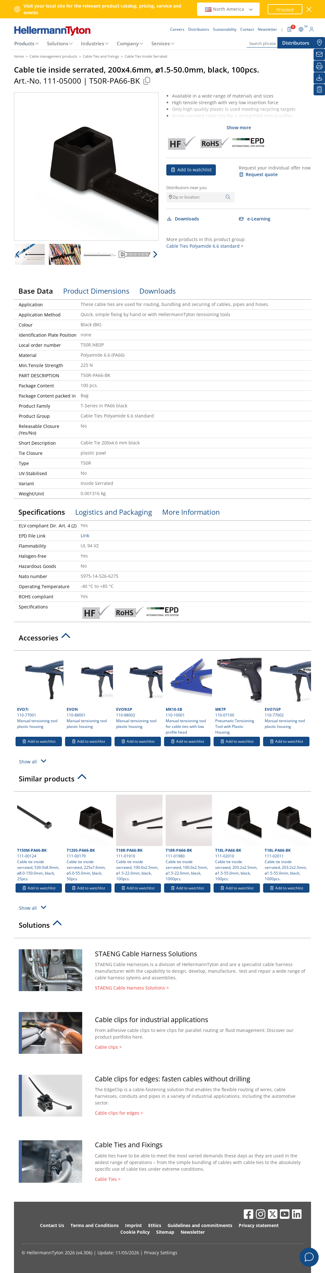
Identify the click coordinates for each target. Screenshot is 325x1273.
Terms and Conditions (94, 1225)
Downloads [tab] (157, 291)
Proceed (285, 10)
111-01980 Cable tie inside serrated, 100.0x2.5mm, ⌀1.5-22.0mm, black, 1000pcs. (188, 838)
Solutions (57, 43)
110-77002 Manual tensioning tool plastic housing (287, 691)
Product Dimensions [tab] (96, 291)
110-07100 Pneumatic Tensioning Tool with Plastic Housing (237, 694)
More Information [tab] (191, 512)
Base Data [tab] (35, 291)
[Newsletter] (319, 54)
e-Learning (254, 219)
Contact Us (52, 1225)
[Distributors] (319, 42)
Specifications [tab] (41, 512)
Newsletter (193, 1232)
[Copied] (146, 80)
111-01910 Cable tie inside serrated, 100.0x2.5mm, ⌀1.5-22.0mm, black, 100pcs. (138, 838)
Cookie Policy (135, 1232)
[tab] (162, 639)
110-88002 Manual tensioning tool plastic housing (138, 691)
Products (24, 43)
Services (160, 43)
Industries (92, 43)
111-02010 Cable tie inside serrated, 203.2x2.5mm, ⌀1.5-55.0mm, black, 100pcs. (237, 838)
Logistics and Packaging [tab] (113, 512)
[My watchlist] (319, 89)
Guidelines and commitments (200, 1225)
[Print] (319, 66)
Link (85, 535)
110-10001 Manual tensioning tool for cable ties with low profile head (188, 694)
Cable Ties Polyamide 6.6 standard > (204, 246)
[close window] (309, 9)
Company (128, 43)
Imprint (133, 1225)
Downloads (182, 219)
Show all (33, 761)
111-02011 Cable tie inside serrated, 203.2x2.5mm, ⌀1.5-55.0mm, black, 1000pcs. (287, 838)
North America (229, 9)
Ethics (154, 1225)
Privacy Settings (160, 1253)
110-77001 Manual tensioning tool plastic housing (39, 691)
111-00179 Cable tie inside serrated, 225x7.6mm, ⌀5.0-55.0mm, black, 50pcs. (89, 838)
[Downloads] (319, 78)
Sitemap (165, 1232)
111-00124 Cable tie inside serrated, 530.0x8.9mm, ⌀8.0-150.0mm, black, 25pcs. (39, 838)
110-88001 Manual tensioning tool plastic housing (89, 691)
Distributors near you (186, 187)
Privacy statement (259, 1225)
